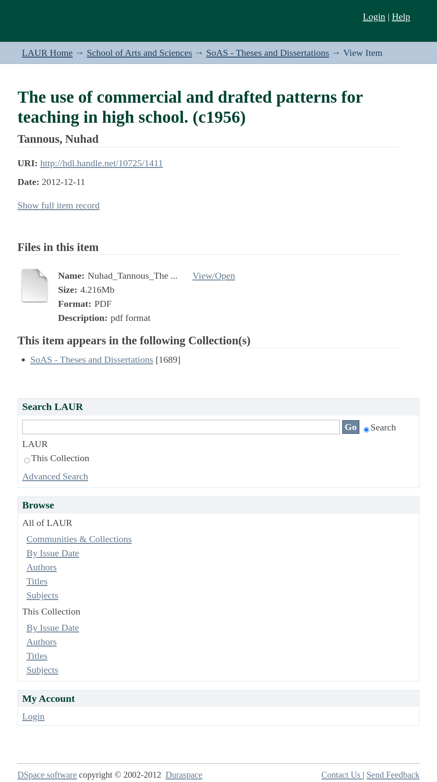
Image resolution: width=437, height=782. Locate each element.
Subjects (42, 595)
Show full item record (58, 205)
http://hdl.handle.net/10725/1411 (101, 163)
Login (374, 16)
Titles (36, 581)
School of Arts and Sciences (139, 52)
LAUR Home (47, 52)
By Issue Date (52, 553)
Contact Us (342, 774)
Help (401, 16)
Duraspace (184, 774)
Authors (41, 567)
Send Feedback (393, 774)
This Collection (56, 458)
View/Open (213, 275)
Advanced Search (55, 476)
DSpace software (47, 774)
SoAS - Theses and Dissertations (267, 52)
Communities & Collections (79, 539)
